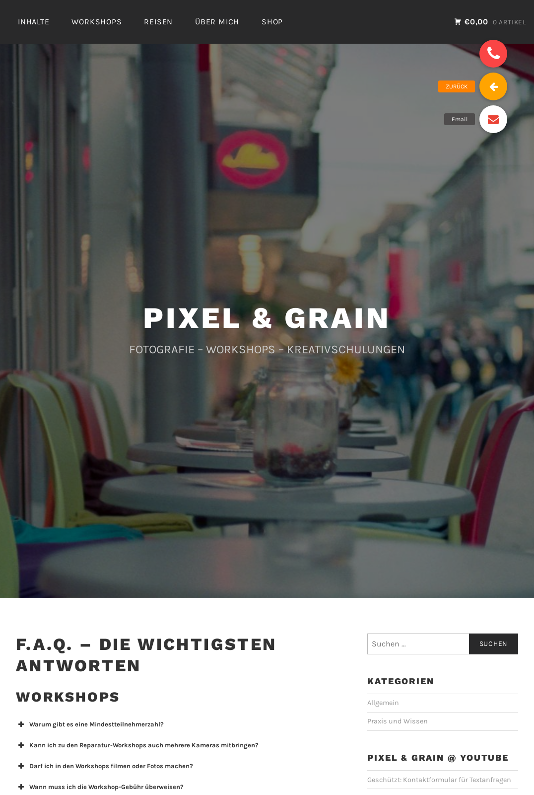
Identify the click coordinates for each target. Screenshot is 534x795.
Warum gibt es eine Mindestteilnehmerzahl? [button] (90, 724)
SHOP (272, 21)
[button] (493, 54)
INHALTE (34, 21)
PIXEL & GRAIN (267, 317)
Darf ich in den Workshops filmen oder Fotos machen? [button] (104, 766)
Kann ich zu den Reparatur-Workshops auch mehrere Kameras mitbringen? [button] (137, 745)
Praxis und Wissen (397, 721)
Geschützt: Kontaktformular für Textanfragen (439, 780)
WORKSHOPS (96, 21)
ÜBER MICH (217, 21)
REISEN (158, 21)
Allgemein (383, 703)
